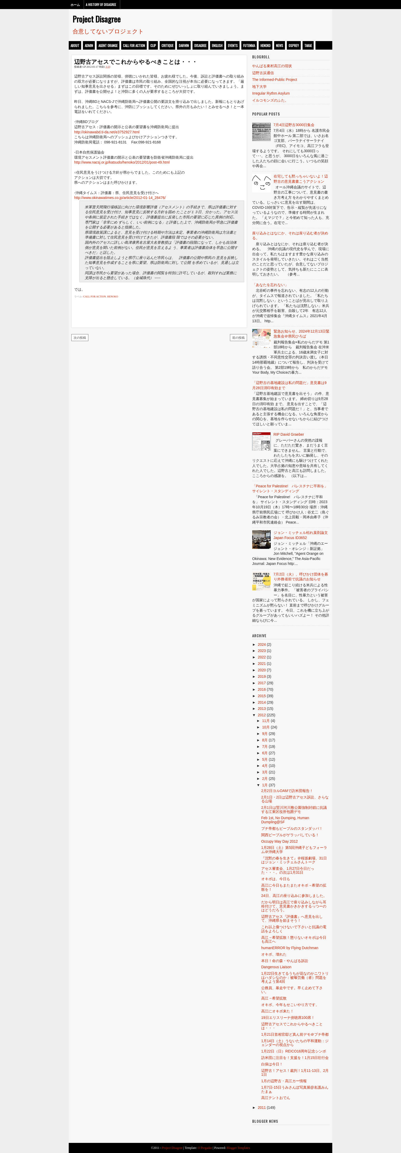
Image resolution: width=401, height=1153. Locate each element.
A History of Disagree (101, 4)
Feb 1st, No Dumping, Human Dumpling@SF (285, 820)
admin (89, 45)
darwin (184, 45)
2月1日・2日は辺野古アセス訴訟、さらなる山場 (295, 799)
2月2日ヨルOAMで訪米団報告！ (287, 791)
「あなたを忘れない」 (270, 285)
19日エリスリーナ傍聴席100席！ (288, 1018)
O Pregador (205, 1148)
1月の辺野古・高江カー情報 (284, 1081)
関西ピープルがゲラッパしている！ (290, 835)
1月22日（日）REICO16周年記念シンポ (293, 1051)
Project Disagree (97, 19)
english (217, 45)
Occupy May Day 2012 (279, 841)
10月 (266, 727)
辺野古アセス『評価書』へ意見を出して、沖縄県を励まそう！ (292, 918)
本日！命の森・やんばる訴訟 (284, 961)
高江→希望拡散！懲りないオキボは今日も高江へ (293, 939)
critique (167, 45)
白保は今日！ (272, 1064)
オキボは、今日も (275, 879)
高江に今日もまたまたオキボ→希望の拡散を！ (293, 887)
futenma (249, 45)
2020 (262, 670)
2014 (262, 702)
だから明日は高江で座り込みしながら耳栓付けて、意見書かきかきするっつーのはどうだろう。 (293, 906)
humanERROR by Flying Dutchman (289, 948)
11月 (266, 721)
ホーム (75, 4)
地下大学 (259, 86)
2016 (262, 689)
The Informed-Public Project (274, 80)
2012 (262, 715)
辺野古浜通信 (263, 73)
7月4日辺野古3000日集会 (294, 125)
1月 (265, 785)
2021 (262, 664)
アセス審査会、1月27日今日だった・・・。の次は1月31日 (287, 870)
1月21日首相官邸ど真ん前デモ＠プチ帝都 (295, 1034)
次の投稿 (80, 337)
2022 (262, 657)
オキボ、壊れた (274, 954)
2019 (262, 676)
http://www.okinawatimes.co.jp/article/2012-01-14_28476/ (120, 198)
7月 (265, 746)
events (233, 45)
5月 (265, 759)
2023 (262, 651)
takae (308, 45)
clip (153, 45)
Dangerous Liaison (276, 967)
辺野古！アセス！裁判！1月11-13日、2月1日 (295, 1073)
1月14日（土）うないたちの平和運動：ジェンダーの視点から (295, 1043)
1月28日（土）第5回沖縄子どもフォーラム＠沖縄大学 (294, 849)
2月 (265, 779)
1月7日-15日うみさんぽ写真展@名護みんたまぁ (294, 1089)
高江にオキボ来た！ (277, 1011)
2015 (262, 696)
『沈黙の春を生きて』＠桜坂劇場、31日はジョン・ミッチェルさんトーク (294, 860)
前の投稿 (238, 337)
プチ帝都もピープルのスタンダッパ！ (292, 828)
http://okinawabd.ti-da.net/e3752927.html (107, 132)
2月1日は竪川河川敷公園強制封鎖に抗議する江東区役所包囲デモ (294, 809)
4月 (265, 766)
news (279, 45)
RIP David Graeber (289, 434)
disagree (200, 45)
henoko (265, 45)
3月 (265, 772)
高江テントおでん (275, 1098)
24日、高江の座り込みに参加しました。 (294, 896)
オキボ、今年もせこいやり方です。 (290, 1005)
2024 (262, 644)
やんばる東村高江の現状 (272, 66)
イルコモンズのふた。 (270, 100)
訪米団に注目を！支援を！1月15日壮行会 (295, 1058)
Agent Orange (108, 45)
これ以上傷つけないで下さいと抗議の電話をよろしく (293, 929)
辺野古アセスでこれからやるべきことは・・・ (135, 61)
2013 (262, 708)
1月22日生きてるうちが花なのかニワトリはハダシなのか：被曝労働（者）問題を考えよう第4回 (295, 977)
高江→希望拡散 (274, 998)
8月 (265, 740)
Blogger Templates (238, 1148)
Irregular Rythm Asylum (271, 93)
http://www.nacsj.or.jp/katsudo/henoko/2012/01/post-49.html (122, 162)
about (75, 45)
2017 (262, 683)
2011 (262, 1107)
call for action (134, 45)
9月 (265, 734)
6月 (265, 753)
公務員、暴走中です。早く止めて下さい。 (292, 990)
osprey (294, 45)
